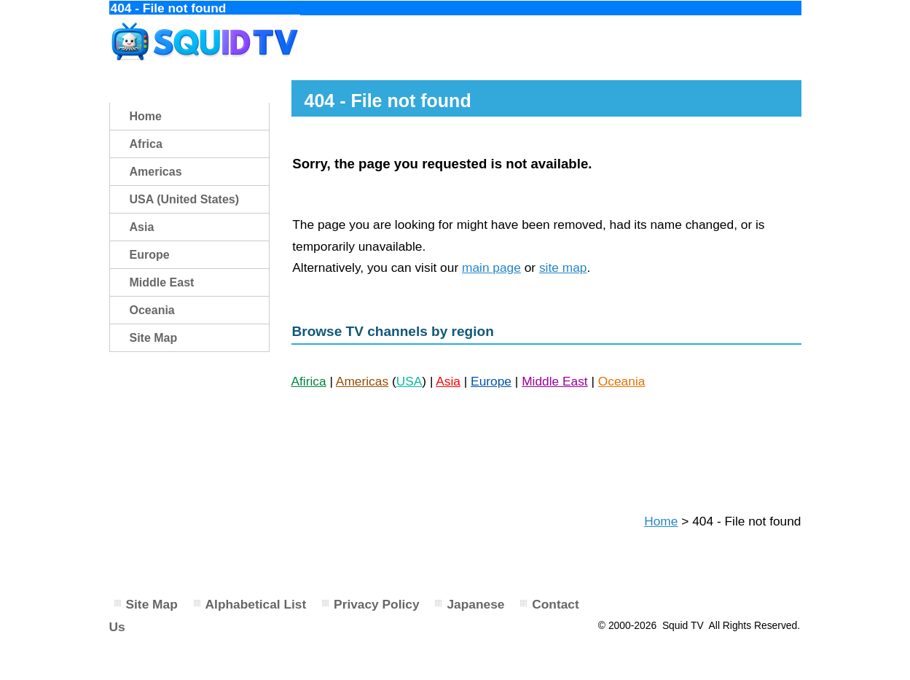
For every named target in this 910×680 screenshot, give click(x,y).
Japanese (475, 604)
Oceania (622, 381)
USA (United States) (185, 199)
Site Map (154, 338)
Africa (146, 144)
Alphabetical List (256, 604)
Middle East (555, 381)
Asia (448, 381)
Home (661, 521)
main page (491, 267)
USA (409, 381)
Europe (491, 381)
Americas (362, 381)
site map (563, 267)
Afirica (308, 381)
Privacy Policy (377, 604)
